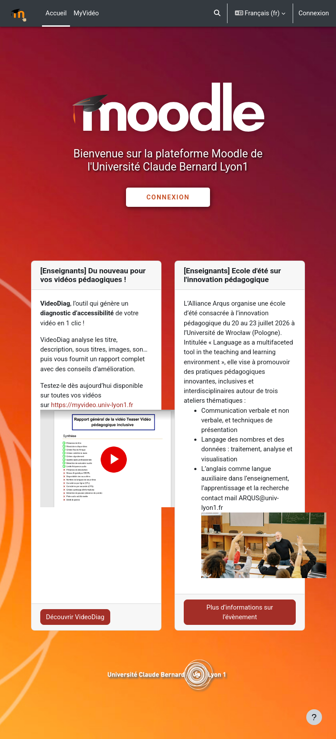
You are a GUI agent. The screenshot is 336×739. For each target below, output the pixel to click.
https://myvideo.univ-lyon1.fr (92, 405)
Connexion (313, 13)
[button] (217, 13)
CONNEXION (167, 197)
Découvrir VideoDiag (75, 617)
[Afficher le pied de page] (314, 717)
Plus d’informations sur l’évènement (239, 612)
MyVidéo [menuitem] (86, 13)
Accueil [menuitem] (56, 13)
